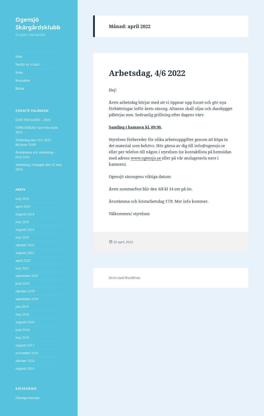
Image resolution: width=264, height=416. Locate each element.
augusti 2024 (24, 214)
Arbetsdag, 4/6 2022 (147, 72)
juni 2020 (22, 283)
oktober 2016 (25, 361)
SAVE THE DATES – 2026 (33, 120)
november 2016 (26, 353)
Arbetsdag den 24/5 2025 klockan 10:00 (33, 142)
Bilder (19, 88)
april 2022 (23, 260)
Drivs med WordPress (124, 278)
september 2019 (26, 299)
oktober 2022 (25, 245)
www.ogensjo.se (146, 157)
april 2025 (23, 206)
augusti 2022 (24, 253)
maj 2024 (22, 222)
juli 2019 (22, 306)
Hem (18, 56)
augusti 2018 (24, 322)
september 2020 (26, 276)
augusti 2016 (24, 368)
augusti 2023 (24, 229)
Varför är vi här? (27, 64)
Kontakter (22, 80)
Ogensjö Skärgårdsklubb (37, 23)
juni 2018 (22, 330)
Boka (19, 72)
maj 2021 (22, 268)
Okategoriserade (27, 398)
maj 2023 (22, 237)
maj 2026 (22, 199)
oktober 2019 (25, 291)
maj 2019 (22, 314)
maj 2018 (22, 337)
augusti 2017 (24, 345)
